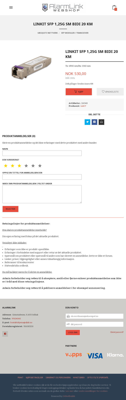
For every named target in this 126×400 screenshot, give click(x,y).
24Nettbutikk (69, 396)
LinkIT (83, 106)
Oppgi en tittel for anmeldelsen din (42, 175)
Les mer (69, 391)
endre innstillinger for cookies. (93, 391)
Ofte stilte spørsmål (97, 377)
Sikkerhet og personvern (58, 377)
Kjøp (78, 91)
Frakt (20, 377)
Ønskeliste (110, 91)
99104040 (16, 319)
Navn (42, 152)
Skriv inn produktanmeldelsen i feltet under (42, 192)
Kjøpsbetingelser (34, 377)
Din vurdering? (10, 159)
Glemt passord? (117, 332)
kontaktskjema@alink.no (21, 322)
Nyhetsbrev (79, 377)
